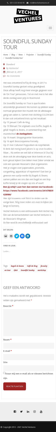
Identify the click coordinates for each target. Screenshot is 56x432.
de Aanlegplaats (24, 133)
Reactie (8, 306)
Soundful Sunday (44, 54)
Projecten (30, 54)
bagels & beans (17, 266)
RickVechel (13, 68)
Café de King (32, 266)
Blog (13, 54)
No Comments (13, 76)
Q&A (16, 270)
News (21, 54)
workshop (42, 270)
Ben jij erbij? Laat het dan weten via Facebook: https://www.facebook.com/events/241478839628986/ (28, 190)
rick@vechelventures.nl (39, 3)
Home (5, 54)
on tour (7, 270)
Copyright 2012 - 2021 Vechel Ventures (19, 427)
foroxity (44, 266)
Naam (7, 339)
